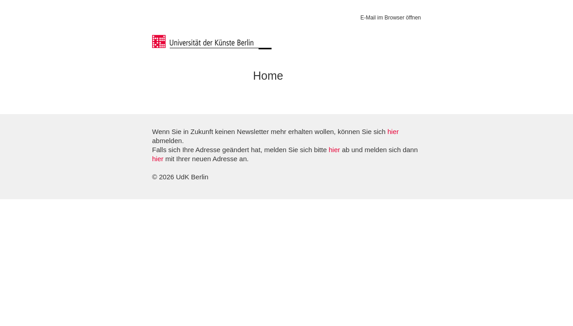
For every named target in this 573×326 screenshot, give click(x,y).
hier (393, 131)
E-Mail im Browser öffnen (390, 17)
